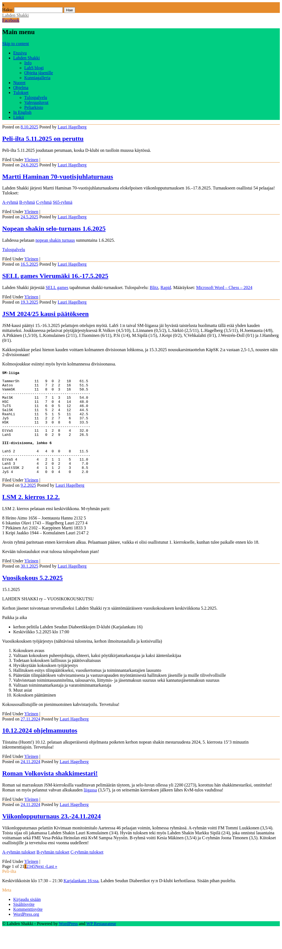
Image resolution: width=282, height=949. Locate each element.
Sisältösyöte (23, 925)
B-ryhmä (27, 202)
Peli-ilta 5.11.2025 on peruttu (42, 138)
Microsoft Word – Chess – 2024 (224, 287)
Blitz (154, 287)
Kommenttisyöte (28, 930)
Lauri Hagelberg (72, 127)
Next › (40, 887)
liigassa (90, 810)
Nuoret (19, 82)
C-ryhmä (44, 202)
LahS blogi (34, 67)
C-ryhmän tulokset (87, 872)
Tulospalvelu (35, 97)
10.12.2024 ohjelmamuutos (39, 751)
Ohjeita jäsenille (38, 72)
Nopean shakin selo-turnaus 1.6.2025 (53, 228)
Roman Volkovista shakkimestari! (50, 793)
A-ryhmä (10, 202)
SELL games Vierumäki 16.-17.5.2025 (55, 275)
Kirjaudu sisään (27, 920)
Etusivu (20, 53)
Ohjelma (20, 87)
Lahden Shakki (15, 15)
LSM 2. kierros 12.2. (31, 517)
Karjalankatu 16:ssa (81, 901)
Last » (51, 887)
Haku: (7, 9)
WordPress (68, 944)
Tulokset (20, 92)
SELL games (57, 287)
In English (22, 112)
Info (28, 62)
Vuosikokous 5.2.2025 (32, 598)
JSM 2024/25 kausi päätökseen (45, 313)
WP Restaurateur (101, 944)
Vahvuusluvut (36, 102)
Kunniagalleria (37, 77)
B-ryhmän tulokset (52, 872)
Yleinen (31, 159)
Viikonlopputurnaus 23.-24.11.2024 (51, 836)
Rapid (166, 287)
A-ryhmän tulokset (18, 872)
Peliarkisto (33, 107)
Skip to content (15, 43)
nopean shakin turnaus (55, 240)
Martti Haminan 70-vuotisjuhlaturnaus (57, 176)
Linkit (18, 117)
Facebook (10, 20)
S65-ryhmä (62, 202)
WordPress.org (26, 935)
